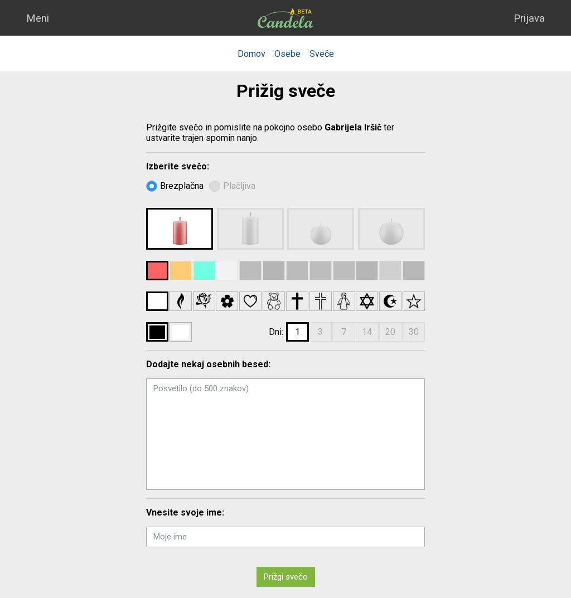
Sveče (321, 53)
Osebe (287, 53)
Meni (37, 18)
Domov (251, 53)
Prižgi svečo (286, 577)
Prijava (529, 18)
